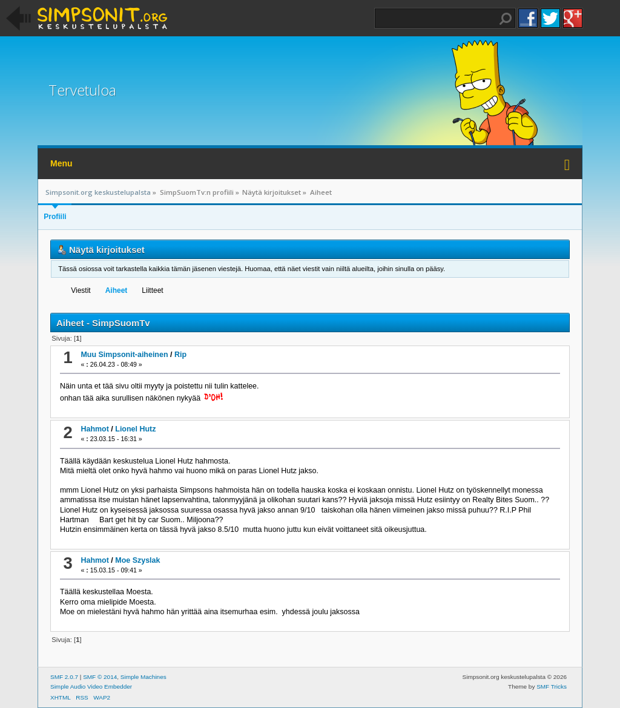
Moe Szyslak (137, 560)
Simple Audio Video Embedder (91, 686)
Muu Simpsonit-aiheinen (124, 354)
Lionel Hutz (135, 429)
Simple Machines (143, 677)
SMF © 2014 (100, 677)
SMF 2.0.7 (64, 677)
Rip (180, 354)
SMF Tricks (551, 686)
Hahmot (94, 429)
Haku (505, 19)
